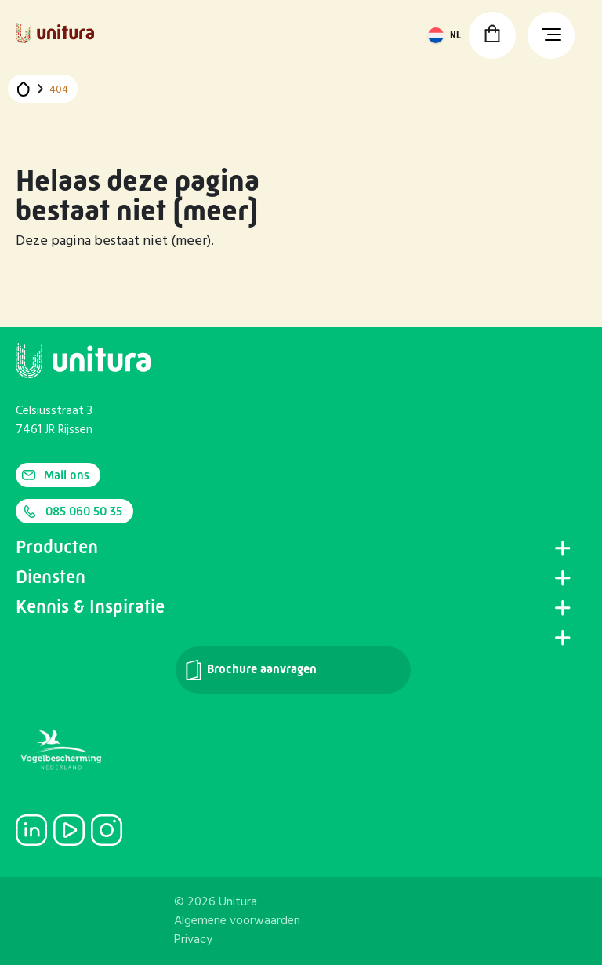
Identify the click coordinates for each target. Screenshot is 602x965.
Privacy (193, 939)
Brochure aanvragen (250, 670)
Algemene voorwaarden (237, 921)
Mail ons (55, 475)
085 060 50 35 (72, 511)
